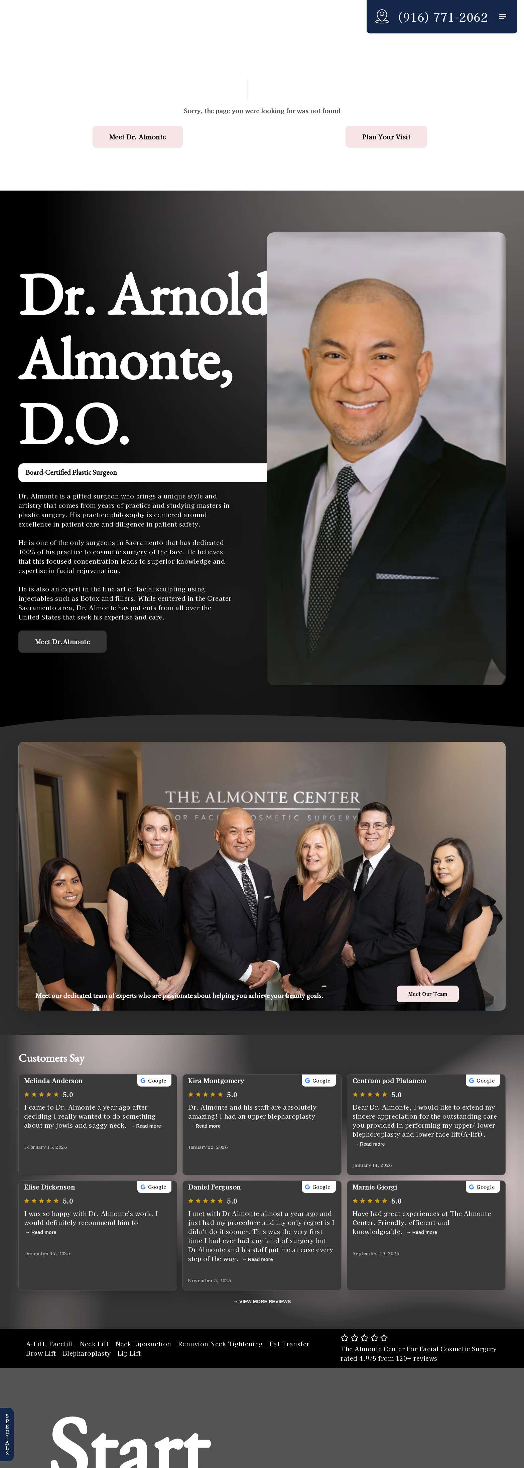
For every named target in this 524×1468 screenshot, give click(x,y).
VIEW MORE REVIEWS (265, 1301)
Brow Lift (41, 1353)
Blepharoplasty (87, 1353)
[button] (502, 16)
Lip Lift (129, 1353)
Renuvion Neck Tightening (220, 1343)
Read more (148, 1126)
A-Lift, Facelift (49, 1343)
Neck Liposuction (143, 1343)
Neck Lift (94, 1343)
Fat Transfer (289, 1343)
